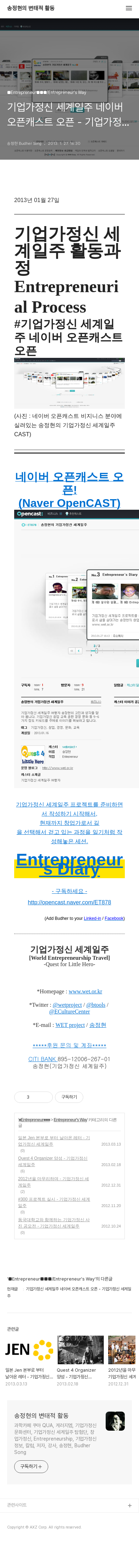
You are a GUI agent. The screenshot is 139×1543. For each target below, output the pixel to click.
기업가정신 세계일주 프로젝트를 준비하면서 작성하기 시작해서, (69, 809)
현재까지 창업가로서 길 (70, 823)
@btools (95, 1005)
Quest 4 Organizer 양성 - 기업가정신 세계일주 (53, 1161)
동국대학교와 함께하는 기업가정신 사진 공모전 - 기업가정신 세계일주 (54, 1223)
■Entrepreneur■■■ (34, 1119)
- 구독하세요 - (69, 891)
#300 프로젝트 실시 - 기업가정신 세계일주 (54, 1202)
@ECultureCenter (69, 1012)
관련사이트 (17, 1505)
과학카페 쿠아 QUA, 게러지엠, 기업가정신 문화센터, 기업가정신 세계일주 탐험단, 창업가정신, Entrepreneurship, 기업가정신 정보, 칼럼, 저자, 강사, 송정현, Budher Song (55, 1439)
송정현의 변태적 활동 (31, 8)
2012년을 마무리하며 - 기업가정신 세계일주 (53, 1182)
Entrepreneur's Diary (69, 864)
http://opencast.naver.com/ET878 (69, 902)
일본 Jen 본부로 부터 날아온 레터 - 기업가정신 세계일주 (54, 1141)
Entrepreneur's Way (70, 1119)
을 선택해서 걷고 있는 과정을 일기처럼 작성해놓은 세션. (70, 836)
